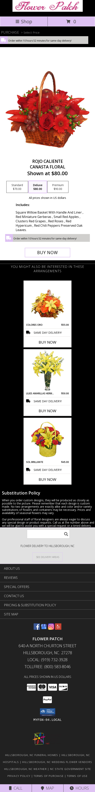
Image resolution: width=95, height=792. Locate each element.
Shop (23, 21)
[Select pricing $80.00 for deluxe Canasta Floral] (38, 187)
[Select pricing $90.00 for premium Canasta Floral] (58, 187)
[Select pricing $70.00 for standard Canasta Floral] (17, 187)
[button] (47, 712)
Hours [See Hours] (79, 788)
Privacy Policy (19, 776)
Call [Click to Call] (15, 788)
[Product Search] (48, 534)
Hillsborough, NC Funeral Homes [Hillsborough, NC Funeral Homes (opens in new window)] (31, 755)
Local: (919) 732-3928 (47, 659)
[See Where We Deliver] (47, 557)
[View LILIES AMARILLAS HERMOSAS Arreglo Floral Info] (47, 371)
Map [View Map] (47, 788)
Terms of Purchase (49, 776)
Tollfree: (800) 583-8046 (48, 666)
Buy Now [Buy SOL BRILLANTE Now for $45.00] (47, 479)
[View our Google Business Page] (44, 628)
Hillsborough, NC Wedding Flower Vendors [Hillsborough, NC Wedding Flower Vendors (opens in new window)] (57, 762)
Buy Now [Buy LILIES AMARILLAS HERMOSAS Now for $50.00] (47, 410)
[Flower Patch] (47, 11)
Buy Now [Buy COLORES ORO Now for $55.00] (47, 342)
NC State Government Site (70, 769)
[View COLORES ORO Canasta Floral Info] (47, 302)
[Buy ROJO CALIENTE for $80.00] (47, 252)
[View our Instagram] (51, 628)
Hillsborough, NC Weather (25, 769)
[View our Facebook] (37, 628)
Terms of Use (77, 776)
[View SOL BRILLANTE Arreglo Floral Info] (47, 439)
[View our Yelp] (58, 628)
